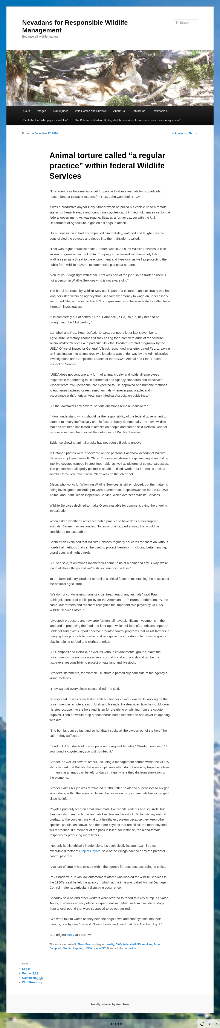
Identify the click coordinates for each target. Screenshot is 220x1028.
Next (193, 133)
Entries (30, 973)
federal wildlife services (137, 944)
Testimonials (160, 111)
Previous (178, 133)
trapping (78, 948)
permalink (130, 948)
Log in (26, 968)
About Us (119, 111)
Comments (32, 978)
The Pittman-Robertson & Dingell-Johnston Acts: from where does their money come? (128, 120)
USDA (88, 948)
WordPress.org (32, 982)
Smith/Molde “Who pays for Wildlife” (45, 120)
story (71, 935)
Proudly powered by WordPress (109, 1004)
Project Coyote (89, 851)
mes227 (101, 948)
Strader (67, 948)
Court (26, 111)
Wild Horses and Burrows (91, 111)
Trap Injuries (60, 111)
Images (41, 111)
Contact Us (138, 111)
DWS (119, 944)
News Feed (85, 944)
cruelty (110, 944)
